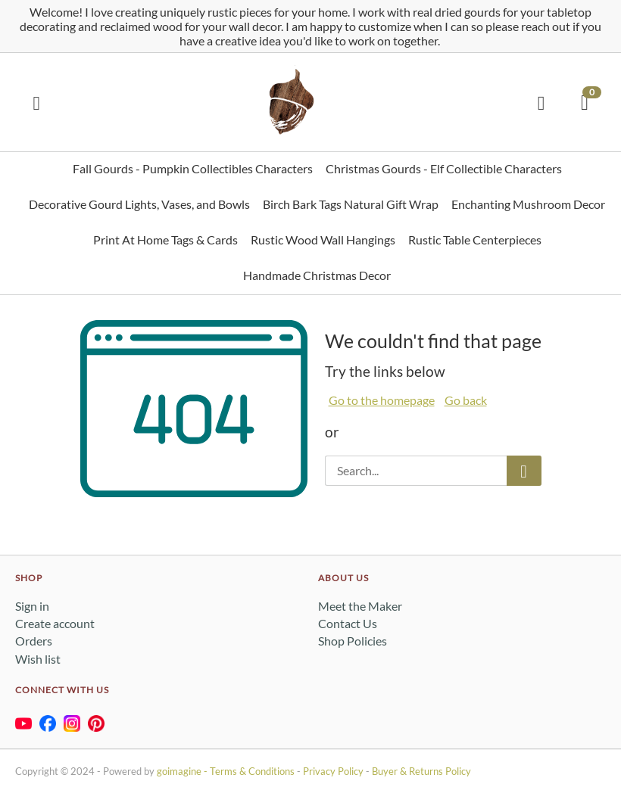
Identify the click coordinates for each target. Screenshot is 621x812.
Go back (466, 400)
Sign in (32, 606)
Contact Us (347, 623)
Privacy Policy (333, 771)
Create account (55, 623)
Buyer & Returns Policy (421, 771)
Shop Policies (352, 640)
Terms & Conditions (252, 771)
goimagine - (183, 771)
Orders (33, 640)
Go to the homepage (382, 400)
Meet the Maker (360, 606)
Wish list (38, 659)
